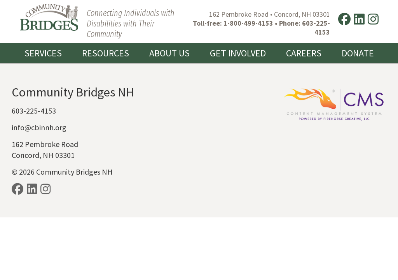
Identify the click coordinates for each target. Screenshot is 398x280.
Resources (105, 53)
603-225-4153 (316, 28)
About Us (169, 53)
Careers (303, 53)
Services (43, 53)
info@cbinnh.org (39, 127)
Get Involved (238, 53)
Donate (358, 53)
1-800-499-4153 (248, 23)
